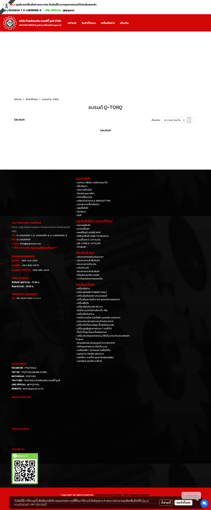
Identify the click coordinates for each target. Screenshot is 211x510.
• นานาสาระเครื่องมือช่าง (87, 204)
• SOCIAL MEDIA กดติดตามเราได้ (91, 182)
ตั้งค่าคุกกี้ (166, 502)
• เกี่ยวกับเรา (82, 186)
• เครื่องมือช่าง (83, 288)
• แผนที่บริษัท (82, 208)
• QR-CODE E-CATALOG (88, 243)
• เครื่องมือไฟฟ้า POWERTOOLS (91, 292)
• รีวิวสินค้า (81, 247)
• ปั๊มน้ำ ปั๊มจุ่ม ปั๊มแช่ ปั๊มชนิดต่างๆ (91, 332)
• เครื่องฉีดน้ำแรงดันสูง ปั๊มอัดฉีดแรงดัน (95, 325)
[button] (134, 23)
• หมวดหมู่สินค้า (83, 225)
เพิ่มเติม (124, 23)
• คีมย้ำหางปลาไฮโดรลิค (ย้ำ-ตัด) (91, 310)
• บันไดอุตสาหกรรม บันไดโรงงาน (91, 346)
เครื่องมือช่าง (108, 23)
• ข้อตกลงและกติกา (85, 193)
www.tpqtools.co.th (32, 388)
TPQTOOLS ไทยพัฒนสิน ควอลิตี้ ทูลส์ (42, 380)
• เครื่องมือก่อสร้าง (85, 314)
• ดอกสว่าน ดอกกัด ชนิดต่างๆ (90, 354)
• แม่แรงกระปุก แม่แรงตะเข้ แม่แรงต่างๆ (95, 321)
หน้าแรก (72, 23)
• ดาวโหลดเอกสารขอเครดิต (89, 278)
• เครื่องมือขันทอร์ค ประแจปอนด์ (91, 296)
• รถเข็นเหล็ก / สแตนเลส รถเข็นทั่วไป (93, 350)
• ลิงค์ (78, 215)
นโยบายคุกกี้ (41, 504)
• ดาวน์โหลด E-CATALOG (88, 239)
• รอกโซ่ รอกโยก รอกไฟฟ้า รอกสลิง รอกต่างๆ (98, 317)
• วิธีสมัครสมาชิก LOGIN (87, 275)
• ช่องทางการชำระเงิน (86, 264)
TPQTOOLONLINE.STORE (34, 372)
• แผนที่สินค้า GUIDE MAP (88, 232)
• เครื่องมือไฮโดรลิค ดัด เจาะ (89, 307)
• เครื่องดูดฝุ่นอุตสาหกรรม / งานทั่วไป (94, 328)
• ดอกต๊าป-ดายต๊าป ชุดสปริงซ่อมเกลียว (95, 357)
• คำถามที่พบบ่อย (84, 197)
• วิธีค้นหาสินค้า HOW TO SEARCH (92, 236)
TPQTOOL (30, 376)
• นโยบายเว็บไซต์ (84, 190)
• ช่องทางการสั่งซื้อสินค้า (88, 260)
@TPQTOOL (33, 384)
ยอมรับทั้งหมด (183, 502)
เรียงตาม (156, 120)
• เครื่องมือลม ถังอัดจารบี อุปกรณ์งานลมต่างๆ (98, 299)
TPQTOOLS (30, 368)
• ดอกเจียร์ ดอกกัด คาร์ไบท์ (89, 361)
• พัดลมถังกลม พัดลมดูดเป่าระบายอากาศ (95, 343)
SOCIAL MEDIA (19, 363)
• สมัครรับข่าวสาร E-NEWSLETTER (93, 200)
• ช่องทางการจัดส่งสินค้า (88, 271)
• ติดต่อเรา (81, 211)
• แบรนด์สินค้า (83, 229)
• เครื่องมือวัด (82, 303)
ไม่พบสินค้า (19, 120)
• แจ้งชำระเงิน (82, 268)
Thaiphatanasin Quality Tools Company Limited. (122, 495)
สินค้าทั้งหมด (89, 23)
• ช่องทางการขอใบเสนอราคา (90, 257)
